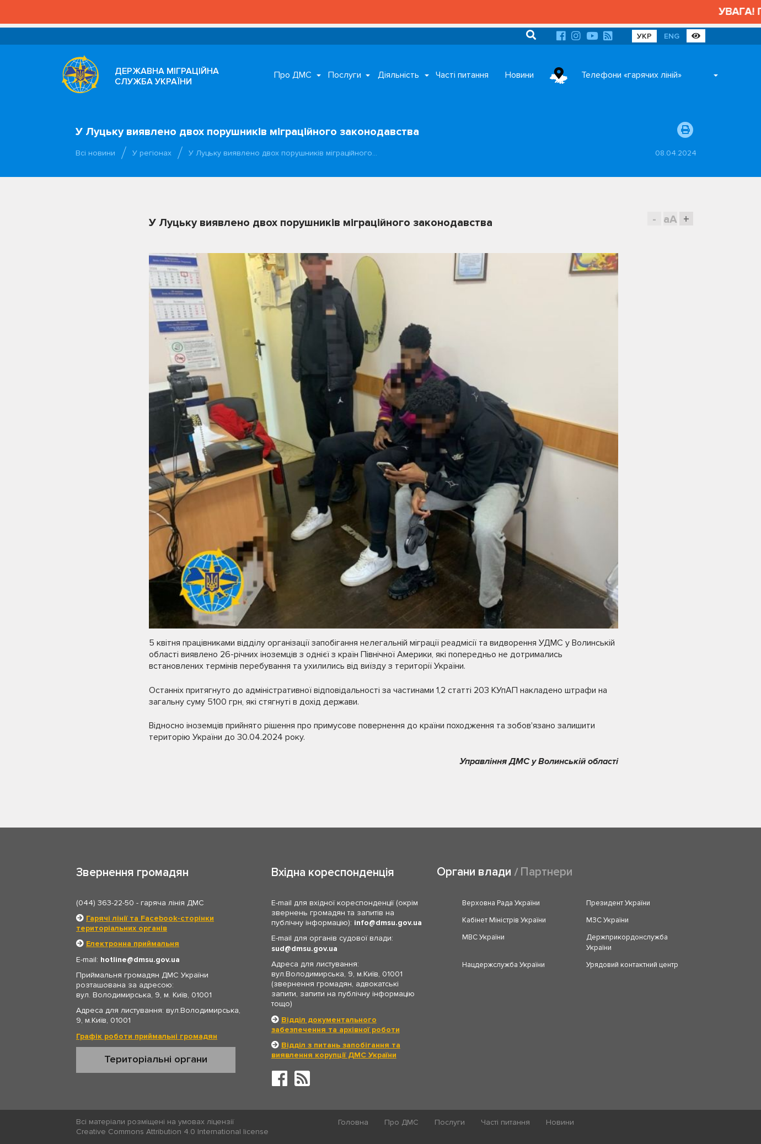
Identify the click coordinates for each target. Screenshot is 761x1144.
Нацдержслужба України (503, 964)
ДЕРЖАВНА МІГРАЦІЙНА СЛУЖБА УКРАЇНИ (167, 76)
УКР (644, 36)
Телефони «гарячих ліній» (631, 74)
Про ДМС (293, 74)
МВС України (483, 937)
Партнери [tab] (546, 872)
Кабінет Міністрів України (504, 920)
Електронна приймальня (132, 943)
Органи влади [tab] (474, 872)
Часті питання (462, 74)
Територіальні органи (155, 1059)
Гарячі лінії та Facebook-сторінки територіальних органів (145, 923)
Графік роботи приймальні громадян (146, 1036)
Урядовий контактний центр (632, 964)
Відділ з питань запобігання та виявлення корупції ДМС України (335, 1050)
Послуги (344, 74)
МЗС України (607, 920)
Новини (519, 74)
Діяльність (398, 74)
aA (670, 219)
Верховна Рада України (501, 903)
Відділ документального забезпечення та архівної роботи (335, 1024)
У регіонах (152, 153)
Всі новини (95, 153)
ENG (671, 36)
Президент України (618, 903)
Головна (353, 1122)
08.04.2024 (675, 153)
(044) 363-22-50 (105, 902)
